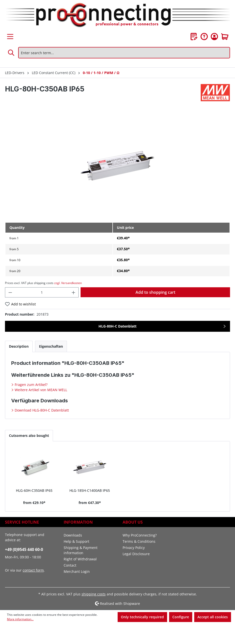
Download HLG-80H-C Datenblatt (41, 410)
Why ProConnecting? (140, 535)
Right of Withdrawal (80, 559)
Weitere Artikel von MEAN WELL (40, 389)
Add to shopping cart (155, 292)
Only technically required (142, 617)
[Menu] (10, 36)
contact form (33, 570)
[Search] (11, 52)
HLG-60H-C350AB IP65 (34, 490)
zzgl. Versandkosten (68, 283)
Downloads (73, 535)
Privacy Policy (134, 547)
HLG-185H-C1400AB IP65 (89, 490)
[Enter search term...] (124, 52)
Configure (180, 617)
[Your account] (214, 36)
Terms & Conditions (139, 541)
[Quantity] (42, 292)
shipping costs (94, 594)
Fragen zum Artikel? (30, 384)
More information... (20, 619)
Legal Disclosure (136, 553)
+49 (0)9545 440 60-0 (24, 549)
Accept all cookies (212, 617)
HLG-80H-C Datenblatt (117, 326)
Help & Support (76, 541)
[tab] (19, 346)
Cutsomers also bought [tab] (29, 435)
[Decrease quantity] (10, 292)
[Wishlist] (194, 36)
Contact (70, 565)
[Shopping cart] (225, 36)
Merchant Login (77, 571)
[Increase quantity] (73, 292)
